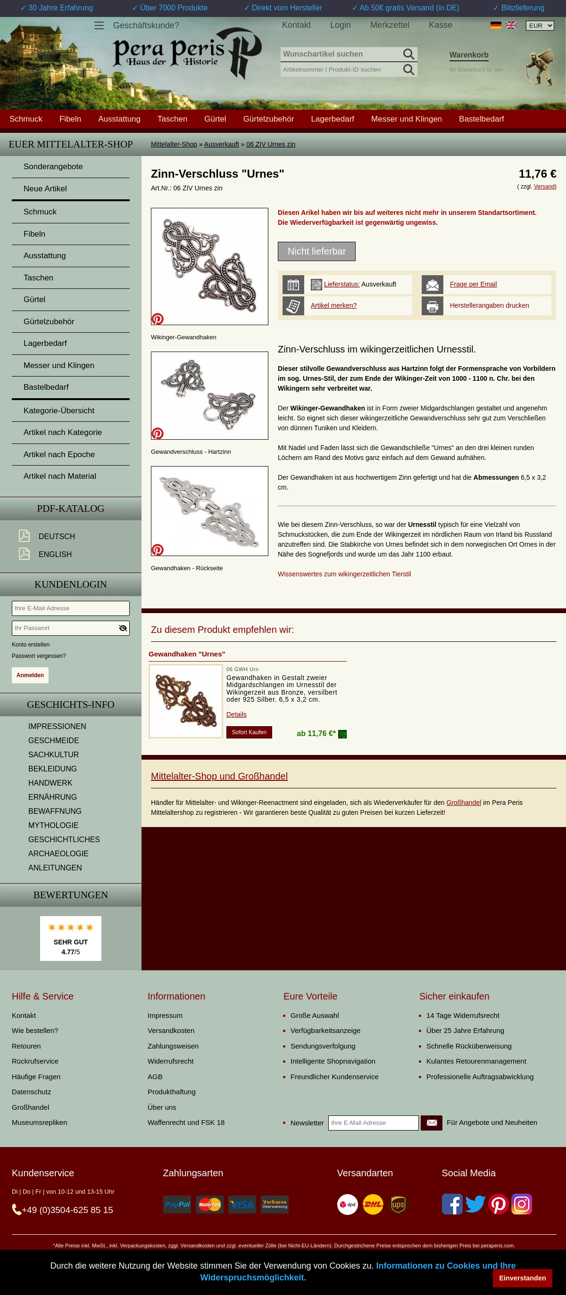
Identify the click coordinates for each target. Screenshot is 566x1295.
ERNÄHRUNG (52, 797)
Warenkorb (469, 55)
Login (340, 25)
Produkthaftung (172, 1092)
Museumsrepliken (39, 1122)
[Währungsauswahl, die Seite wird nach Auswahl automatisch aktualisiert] (540, 26)
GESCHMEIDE (53, 741)
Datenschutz (31, 1092)
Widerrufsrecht (171, 1061)
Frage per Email (473, 284)
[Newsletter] (431, 1123)
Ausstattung (119, 119)
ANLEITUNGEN (55, 868)
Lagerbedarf (332, 119)
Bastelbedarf (481, 119)
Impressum (165, 1015)
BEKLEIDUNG (52, 769)
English (55, 554)
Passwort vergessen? (39, 656)
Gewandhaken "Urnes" (187, 654)
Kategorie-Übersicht (59, 410)
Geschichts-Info (71, 704)
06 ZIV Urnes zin (270, 144)
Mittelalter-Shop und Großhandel (219, 776)
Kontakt (296, 25)
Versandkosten (171, 1030)
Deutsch (57, 537)
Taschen (172, 119)
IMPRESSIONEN (57, 726)
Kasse (440, 25)
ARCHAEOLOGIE (58, 854)
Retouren (26, 1046)
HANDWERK (50, 783)
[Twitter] (475, 1204)
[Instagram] (521, 1204)
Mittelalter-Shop (174, 144)
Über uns (162, 1107)
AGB (155, 1077)
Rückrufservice (35, 1061)
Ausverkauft (221, 144)
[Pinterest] (498, 1204)
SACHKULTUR (53, 755)
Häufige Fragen (36, 1077)
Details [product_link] (236, 714)
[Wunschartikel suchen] (349, 54)
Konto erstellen (31, 644)
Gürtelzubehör (268, 119)
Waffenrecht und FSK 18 (186, 1122)
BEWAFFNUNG (55, 811)
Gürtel (215, 119)
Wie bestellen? (35, 1030)
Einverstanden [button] (522, 1278)
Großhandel (463, 802)
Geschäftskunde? (146, 25)
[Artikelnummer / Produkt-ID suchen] (349, 68)
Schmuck (25, 119)
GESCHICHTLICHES (64, 840)
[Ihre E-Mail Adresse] (71, 608)
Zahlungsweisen (173, 1046)
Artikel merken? (334, 305)
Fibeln (70, 119)
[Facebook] (452, 1204)
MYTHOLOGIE (53, 825)
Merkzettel (389, 25)
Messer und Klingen (406, 119)
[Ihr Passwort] (71, 628)
